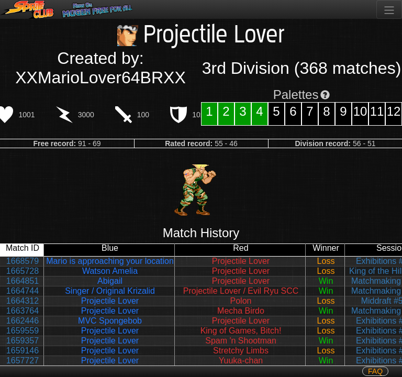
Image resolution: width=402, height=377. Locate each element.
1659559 (22, 330)
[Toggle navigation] (389, 9)
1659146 (22, 350)
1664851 (22, 280)
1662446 (22, 320)
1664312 (22, 300)
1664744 (22, 290)
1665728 (22, 271)
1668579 (22, 261)
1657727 (22, 360)
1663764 (22, 310)
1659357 (22, 340)
